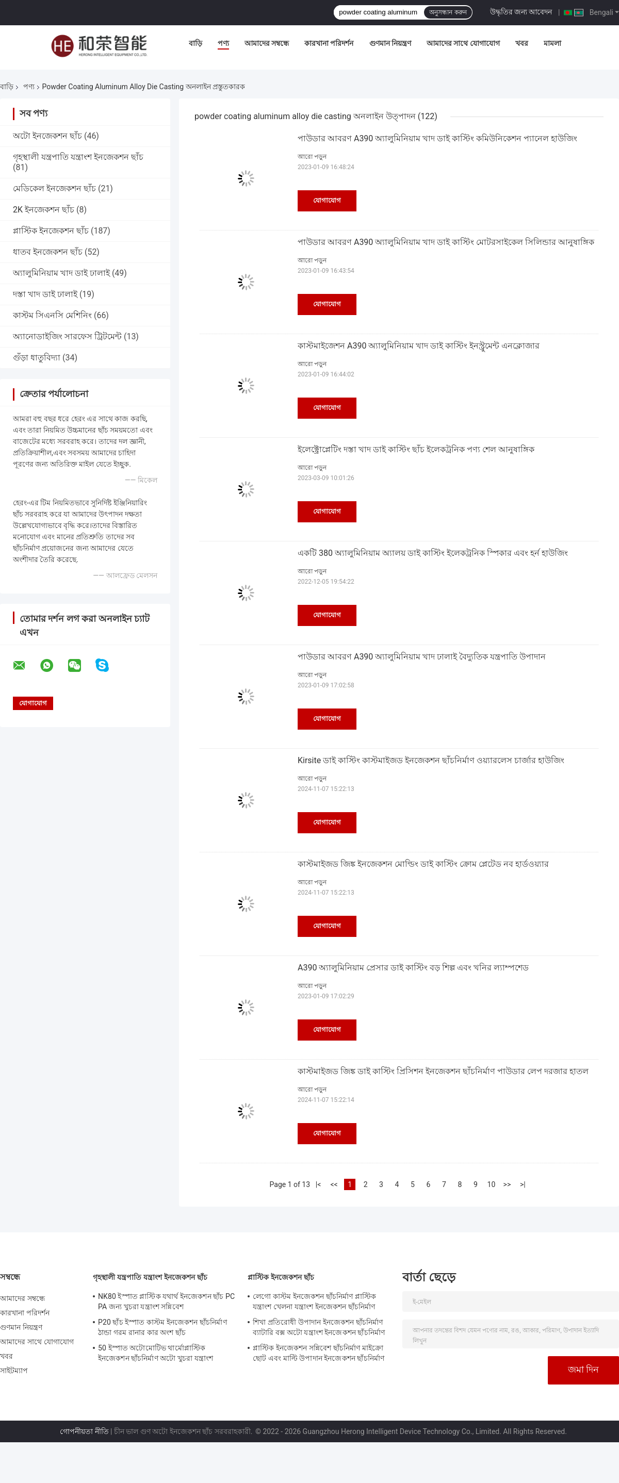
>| (523, 1184)
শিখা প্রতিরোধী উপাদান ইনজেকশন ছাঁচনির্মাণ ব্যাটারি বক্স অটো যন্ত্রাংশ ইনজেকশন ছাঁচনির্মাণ (319, 1327)
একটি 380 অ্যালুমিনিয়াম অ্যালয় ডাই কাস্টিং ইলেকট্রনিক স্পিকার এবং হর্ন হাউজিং (433, 553)
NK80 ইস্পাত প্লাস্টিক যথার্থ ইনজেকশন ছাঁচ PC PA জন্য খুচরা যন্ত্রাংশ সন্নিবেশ (166, 1301)
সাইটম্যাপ (14, 1370)
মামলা (552, 43)
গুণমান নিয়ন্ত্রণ (390, 43)
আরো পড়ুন (312, 156)
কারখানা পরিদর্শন (328, 43)
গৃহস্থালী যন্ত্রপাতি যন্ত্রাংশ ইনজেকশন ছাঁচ (78, 157)
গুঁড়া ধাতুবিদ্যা (36, 357)
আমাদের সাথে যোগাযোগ (463, 43)
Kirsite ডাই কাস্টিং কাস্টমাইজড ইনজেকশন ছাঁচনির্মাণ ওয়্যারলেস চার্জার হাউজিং (431, 760)
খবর (521, 43)
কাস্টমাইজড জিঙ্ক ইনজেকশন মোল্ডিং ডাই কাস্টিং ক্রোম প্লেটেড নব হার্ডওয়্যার (423, 864)
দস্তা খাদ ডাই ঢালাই (45, 294)
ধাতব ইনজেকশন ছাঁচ (48, 252)
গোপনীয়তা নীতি (84, 1431)
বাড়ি (195, 43)
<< (333, 1184)
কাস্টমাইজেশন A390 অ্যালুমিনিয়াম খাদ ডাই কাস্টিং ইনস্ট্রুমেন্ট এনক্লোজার (419, 346)
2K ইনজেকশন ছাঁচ (43, 210)
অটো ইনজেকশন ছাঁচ (47, 136)
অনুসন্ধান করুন (447, 12)
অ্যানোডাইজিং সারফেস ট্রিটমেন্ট (67, 336)
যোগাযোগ (327, 200)
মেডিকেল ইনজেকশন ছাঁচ (54, 188)
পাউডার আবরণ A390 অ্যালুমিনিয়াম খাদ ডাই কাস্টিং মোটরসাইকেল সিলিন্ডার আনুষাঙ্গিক (446, 242)
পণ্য (223, 43)
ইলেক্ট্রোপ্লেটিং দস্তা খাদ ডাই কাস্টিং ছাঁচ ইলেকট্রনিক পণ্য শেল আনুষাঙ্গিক (416, 449)
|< (318, 1184)
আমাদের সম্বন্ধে (267, 43)
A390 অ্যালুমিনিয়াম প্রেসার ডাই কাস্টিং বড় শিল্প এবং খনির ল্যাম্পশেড (413, 968)
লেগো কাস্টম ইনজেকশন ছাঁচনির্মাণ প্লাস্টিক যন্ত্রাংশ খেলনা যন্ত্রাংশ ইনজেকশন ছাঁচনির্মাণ (314, 1301)
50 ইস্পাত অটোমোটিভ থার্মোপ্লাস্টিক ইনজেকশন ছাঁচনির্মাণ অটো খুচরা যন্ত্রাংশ (155, 1353)
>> (507, 1184)
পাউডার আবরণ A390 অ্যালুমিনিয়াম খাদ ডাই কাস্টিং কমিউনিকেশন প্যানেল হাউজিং (437, 138)
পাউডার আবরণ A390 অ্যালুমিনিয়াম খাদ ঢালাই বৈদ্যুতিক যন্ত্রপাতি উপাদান (422, 657)
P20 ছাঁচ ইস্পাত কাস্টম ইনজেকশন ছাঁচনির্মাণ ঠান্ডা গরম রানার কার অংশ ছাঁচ (162, 1327)
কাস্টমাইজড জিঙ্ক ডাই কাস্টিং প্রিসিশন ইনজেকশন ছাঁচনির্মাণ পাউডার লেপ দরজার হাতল (443, 1071)
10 (491, 1184)
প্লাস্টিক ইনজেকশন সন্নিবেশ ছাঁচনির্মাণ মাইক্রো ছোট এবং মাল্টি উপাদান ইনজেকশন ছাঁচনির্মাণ (318, 1353)
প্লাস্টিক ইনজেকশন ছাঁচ (51, 231)
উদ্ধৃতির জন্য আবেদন (521, 12)
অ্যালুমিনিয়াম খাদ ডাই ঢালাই (61, 273)
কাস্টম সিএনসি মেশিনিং (52, 315)
